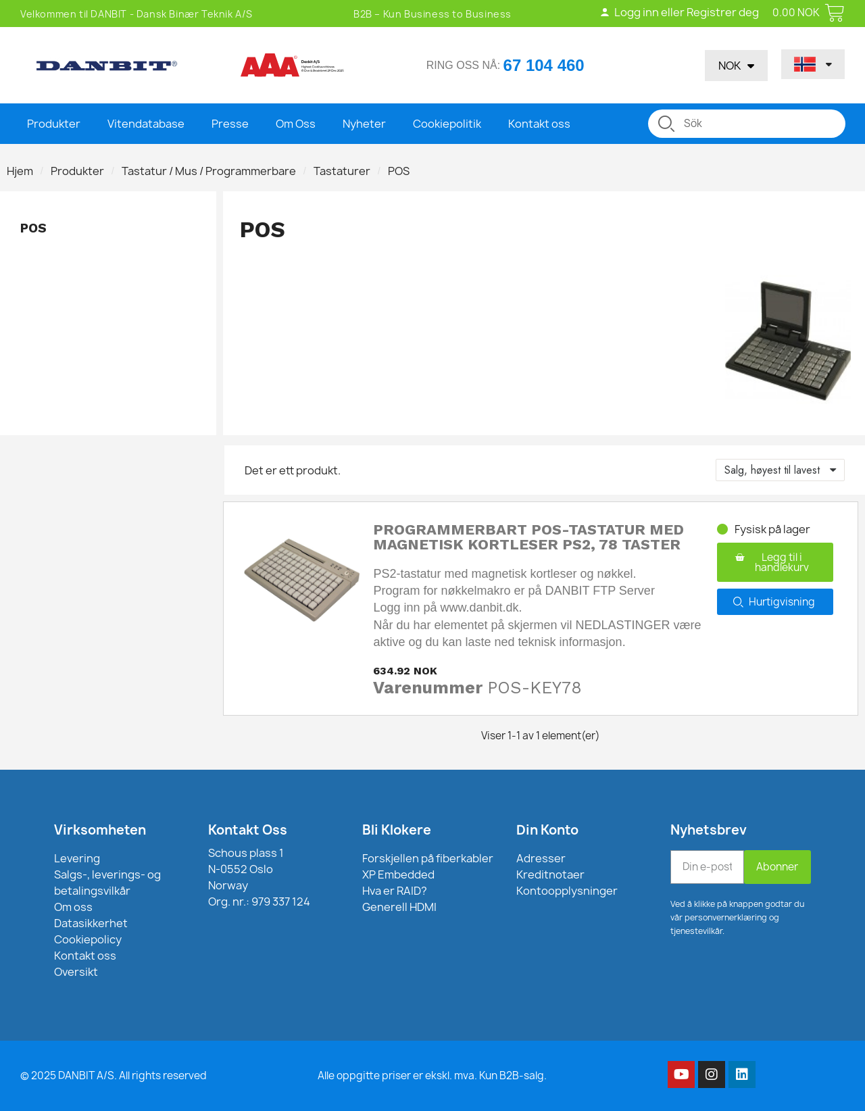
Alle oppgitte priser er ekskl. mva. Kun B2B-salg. (432, 1075)
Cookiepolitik (447, 123)
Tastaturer (342, 171)
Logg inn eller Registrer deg (679, 12)
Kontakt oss (539, 123)
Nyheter (364, 123)
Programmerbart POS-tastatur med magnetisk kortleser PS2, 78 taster (528, 537)
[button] (775, 562)
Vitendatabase (145, 123)
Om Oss (296, 123)
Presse (230, 123)
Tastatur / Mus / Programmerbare (209, 171)
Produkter (53, 123)
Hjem (20, 171)
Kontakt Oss (247, 830)
